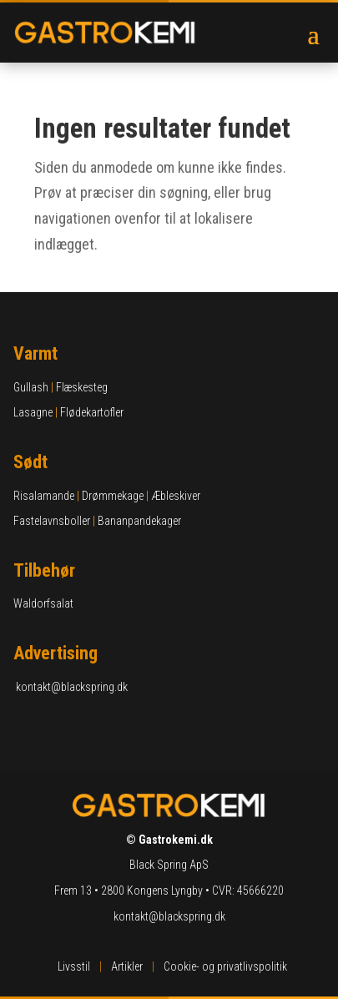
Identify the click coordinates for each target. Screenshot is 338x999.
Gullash (30, 387)
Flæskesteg (82, 387)
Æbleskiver (175, 495)
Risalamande (43, 495)
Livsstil (74, 966)
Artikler (127, 966)
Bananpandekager (139, 520)
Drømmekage (113, 495)
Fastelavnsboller (51, 520)
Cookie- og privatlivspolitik (225, 966)
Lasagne (33, 412)
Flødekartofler (92, 412)
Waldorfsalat (43, 603)
